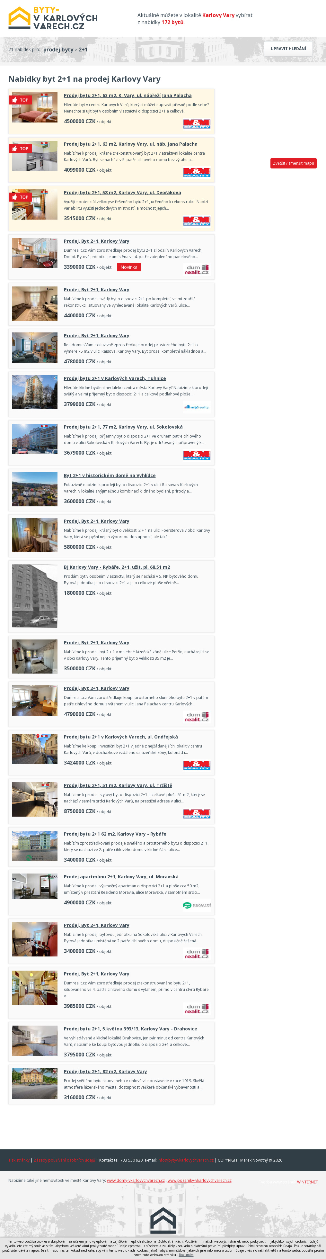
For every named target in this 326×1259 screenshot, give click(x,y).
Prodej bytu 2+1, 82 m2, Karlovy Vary (105, 1071)
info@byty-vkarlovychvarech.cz (186, 1160)
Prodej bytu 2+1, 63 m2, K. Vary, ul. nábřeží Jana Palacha (128, 95)
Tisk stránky (19, 1160)
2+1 (83, 49)
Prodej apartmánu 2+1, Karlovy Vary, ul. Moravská (121, 877)
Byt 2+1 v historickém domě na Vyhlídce (110, 475)
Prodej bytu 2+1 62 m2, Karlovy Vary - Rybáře (115, 834)
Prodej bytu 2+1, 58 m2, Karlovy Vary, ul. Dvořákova (122, 192)
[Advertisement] (111, 1125)
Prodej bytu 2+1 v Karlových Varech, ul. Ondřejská (121, 737)
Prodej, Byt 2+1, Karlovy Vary (96, 241)
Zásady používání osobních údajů (64, 1160)
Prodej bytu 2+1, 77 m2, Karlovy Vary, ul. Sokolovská (123, 427)
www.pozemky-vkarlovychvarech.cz (200, 1180)
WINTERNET (307, 1182)
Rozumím (186, 1255)
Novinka (128, 267)
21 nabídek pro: (24, 49)
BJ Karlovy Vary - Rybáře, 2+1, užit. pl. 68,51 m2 (117, 567)
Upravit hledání (288, 48)
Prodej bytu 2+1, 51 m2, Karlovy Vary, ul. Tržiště (118, 785)
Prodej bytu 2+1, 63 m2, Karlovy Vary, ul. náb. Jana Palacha (131, 144)
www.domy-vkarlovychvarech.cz (136, 1180)
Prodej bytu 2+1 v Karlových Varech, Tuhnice (115, 378)
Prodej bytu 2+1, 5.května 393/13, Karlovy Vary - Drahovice (130, 1029)
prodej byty (58, 49)
